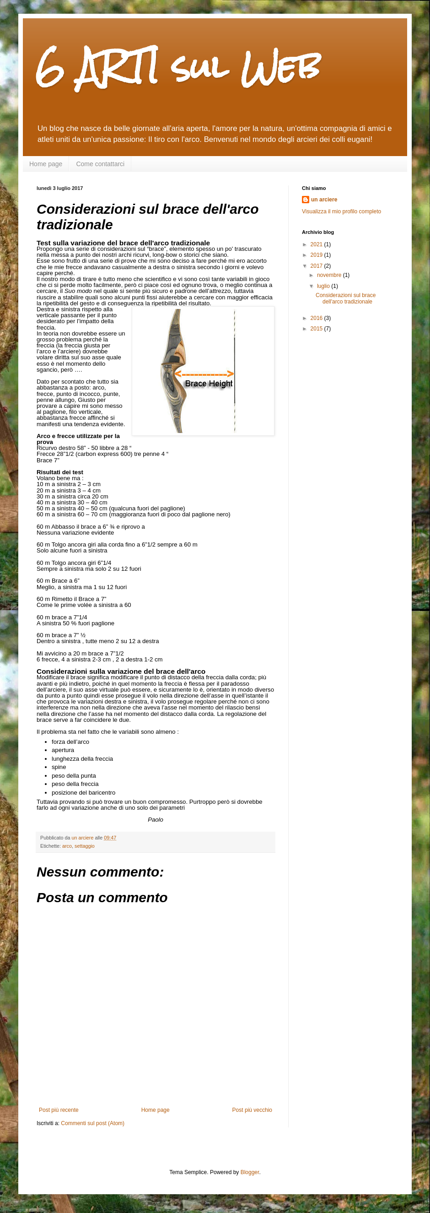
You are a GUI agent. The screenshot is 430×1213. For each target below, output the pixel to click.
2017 (317, 266)
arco (67, 846)
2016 (317, 318)
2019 (317, 255)
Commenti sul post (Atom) (92, 1123)
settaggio (85, 846)
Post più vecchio (252, 1110)
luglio (324, 286)
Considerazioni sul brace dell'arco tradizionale (346, 298)
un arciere (324, 199)
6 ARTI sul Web (178, 66)
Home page (45, 164)
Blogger (250, 1172)
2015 (317, 328)
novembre (330, 275)
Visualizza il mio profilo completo (341, 211)
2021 (317, 244)
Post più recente (59, 1110)
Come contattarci (100, 164)
